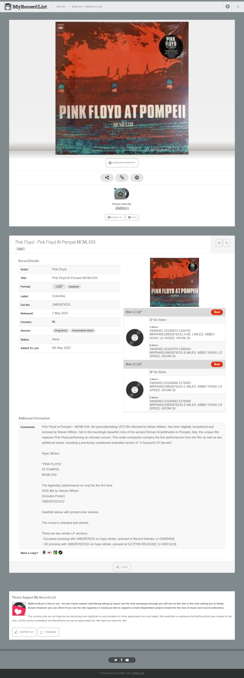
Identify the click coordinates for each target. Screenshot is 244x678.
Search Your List (238, 6)
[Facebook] (122, 660)
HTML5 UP (138, 673)
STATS (132, 217)
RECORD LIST (114, 217)
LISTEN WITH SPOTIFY (122, 162)
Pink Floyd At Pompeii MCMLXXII (66, 241)
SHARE (122, 567)
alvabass (122, 208)
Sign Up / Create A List (87, 6)
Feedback (48, 632)
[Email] (128, 660)
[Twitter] (116, 660)
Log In (60, 6)
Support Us (24, 632)
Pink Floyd (24, 241)
